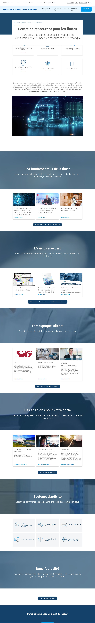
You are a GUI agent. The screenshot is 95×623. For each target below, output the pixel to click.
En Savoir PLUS (42, 379)
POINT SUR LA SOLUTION (20, 464)
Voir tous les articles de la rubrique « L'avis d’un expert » (47, 302)
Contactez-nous (83, 2)
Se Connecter (70, 2)
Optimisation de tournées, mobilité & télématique (20, 9)
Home (15, 22)
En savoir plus (18, 217)
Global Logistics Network (50, 2)
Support (76, 2)
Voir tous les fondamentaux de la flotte (47, 224)
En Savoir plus (18, 379)
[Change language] (88, 3)
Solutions (18, 2)
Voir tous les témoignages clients (47, 386)
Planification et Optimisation (46, 9)
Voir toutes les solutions (47, 472)
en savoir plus (66, 379)
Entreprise (39, 2)
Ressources (32, 2)
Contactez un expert (86, 9)
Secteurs (25, 2)
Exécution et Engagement (57, 9)
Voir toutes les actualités (47, 598)
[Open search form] (91, 3)
